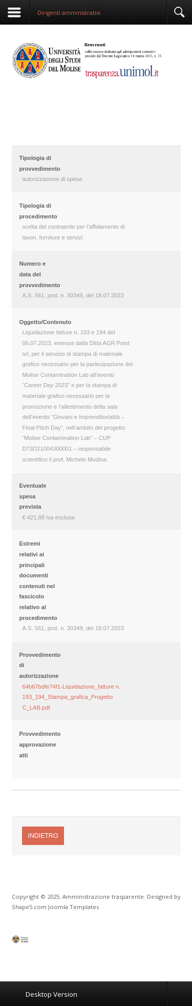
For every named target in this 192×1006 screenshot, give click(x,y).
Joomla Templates (73, 907)
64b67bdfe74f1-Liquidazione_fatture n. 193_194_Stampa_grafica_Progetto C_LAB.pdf (72, 697)
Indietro (43, 835)
